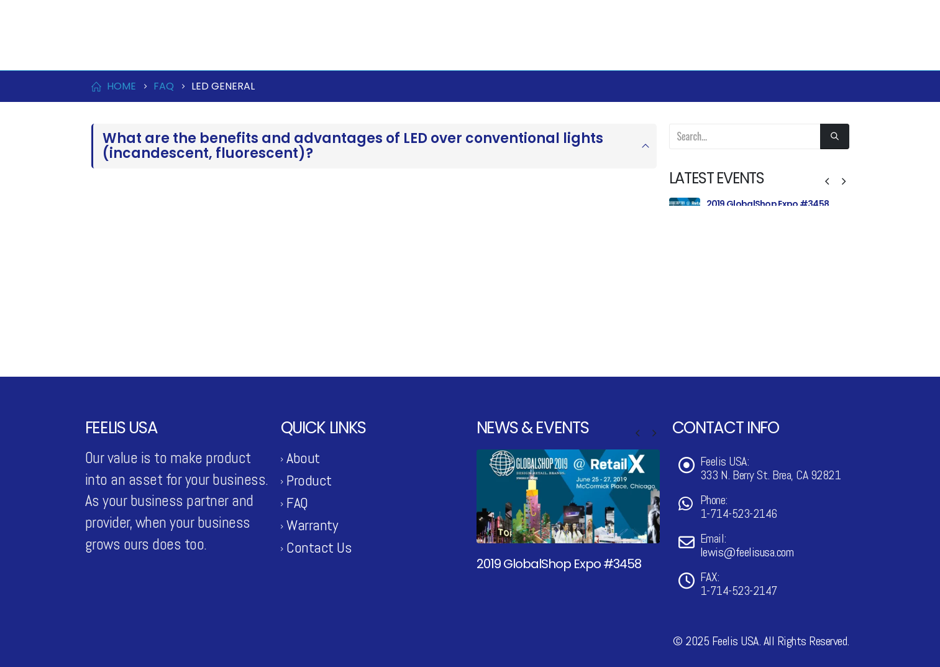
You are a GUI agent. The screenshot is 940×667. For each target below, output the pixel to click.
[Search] (834, 136)
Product (505, 49)
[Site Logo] (147, 48)
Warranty (311, 525)
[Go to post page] (684, 213)
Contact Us (716, 49)
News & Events (611, 49)
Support (802, 49)
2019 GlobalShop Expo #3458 (767, 204)
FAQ (297, 502)
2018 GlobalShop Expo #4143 (767, 304)
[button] (827, 181)
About (303, 457)
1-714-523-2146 (129, 14)
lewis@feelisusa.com (217, 14)
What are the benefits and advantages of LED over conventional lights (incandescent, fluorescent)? (353, 146)
